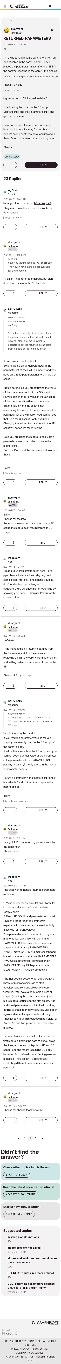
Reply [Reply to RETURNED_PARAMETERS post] (43, 165)
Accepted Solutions (20, 1194)
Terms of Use (40, 1348)
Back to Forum (16, 1174)
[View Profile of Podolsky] (14, 557)
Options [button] (56, 19)
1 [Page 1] (24, 1138)
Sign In (56, 6)
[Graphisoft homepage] (45, 1323)
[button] (7, 165)
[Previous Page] (19, 1138)
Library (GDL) (12, 156)
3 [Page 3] (35, 1138)
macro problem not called (24, 1247)
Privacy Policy (20, 1348)
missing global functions (23, 1237)
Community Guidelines (29, 1352)
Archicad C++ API (16, 1252)
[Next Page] (42, 1138)
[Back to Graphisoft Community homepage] (20, 6)
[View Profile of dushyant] (17, 28)
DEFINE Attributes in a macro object (30, 1273)
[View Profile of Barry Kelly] (15, 308)
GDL (9, 1241)
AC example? (42, 203)
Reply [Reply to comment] (43, 227)
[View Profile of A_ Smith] (13, 190)
